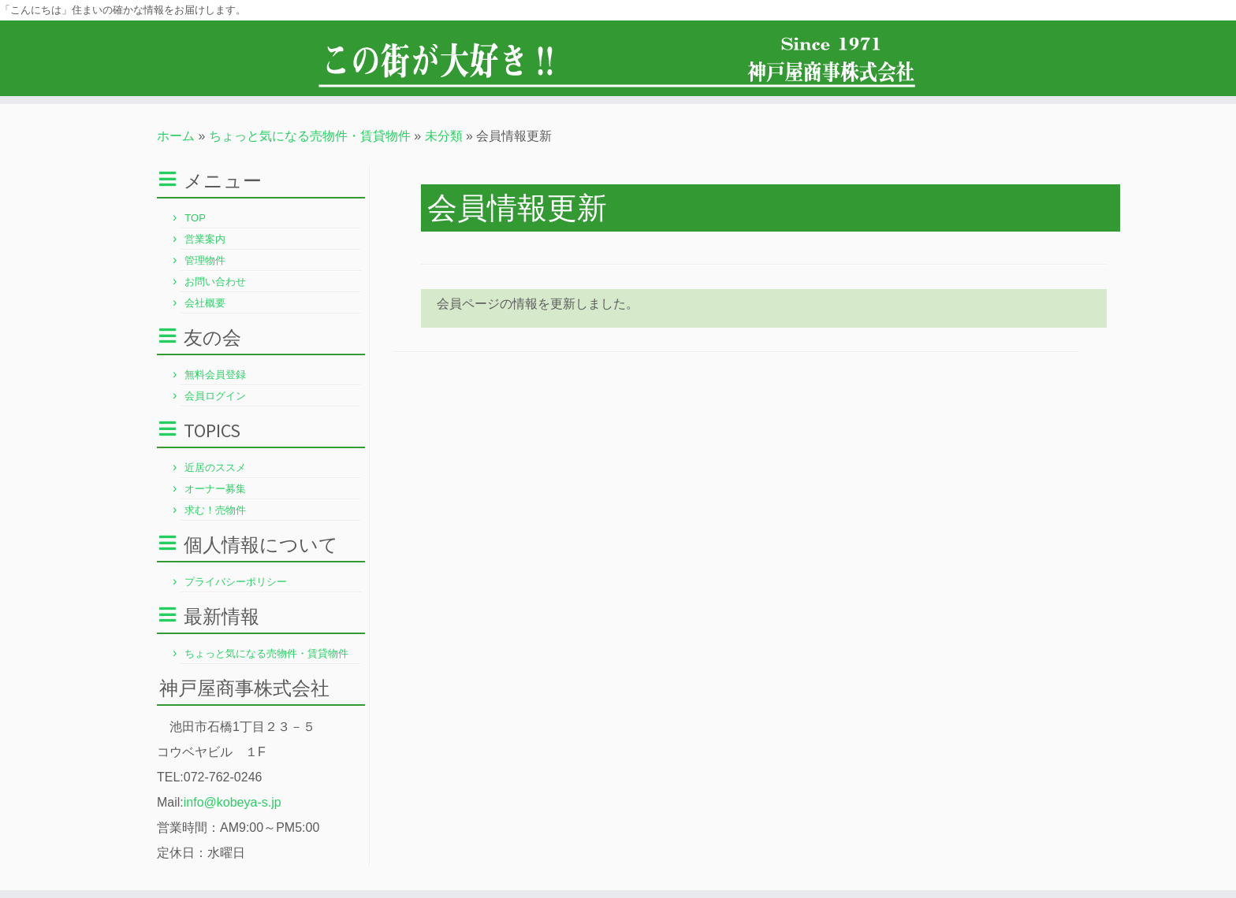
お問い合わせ (215, 282)
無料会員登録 (215, 374)
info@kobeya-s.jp (232, 802)
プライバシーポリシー (235, 582)
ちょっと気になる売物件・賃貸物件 (310, 136)
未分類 (444, 136)
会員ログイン (215, 396)
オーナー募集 (215, 489)
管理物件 (204, 260)
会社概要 (204, 303)
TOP (195, 218)
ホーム (176, 136)
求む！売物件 (215, 510)
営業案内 (204, 239)
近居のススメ (215, 467)
